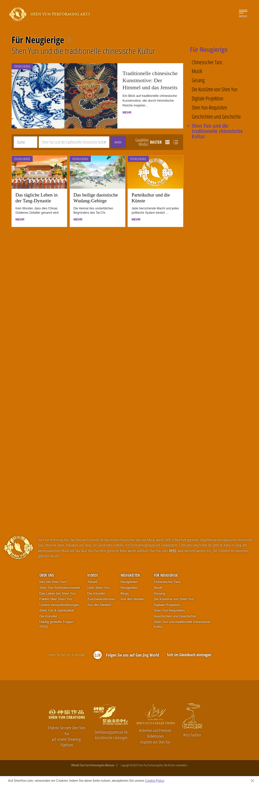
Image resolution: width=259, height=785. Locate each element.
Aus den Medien (99, 605)
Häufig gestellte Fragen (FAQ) (56, 624)
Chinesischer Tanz (207, 62)
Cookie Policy (154, 780)
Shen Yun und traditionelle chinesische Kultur (182, 624)
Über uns (46, 575)
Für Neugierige (38, 40)
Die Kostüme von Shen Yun (215, 89)
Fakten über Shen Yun (55, 599)
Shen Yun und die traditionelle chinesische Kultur (83, 51)
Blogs (125, 593)
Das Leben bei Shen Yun (57, 593)
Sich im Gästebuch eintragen (189, 655)
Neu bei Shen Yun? (53, 582)
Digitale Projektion (207, 98)
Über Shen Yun (98, 588)
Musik (197, 71)
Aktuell (92, 582)
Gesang (198, 80)
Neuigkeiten (130, 575)
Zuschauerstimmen (101, 599)
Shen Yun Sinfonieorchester (59, 588)
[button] (74, 142)
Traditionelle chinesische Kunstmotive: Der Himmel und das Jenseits (150, 80)
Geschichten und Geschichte (216, 116)
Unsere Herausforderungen (59, 605)
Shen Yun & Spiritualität (56, 610)
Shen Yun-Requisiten (209, 107)
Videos (92, 575)
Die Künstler (48, 616)
